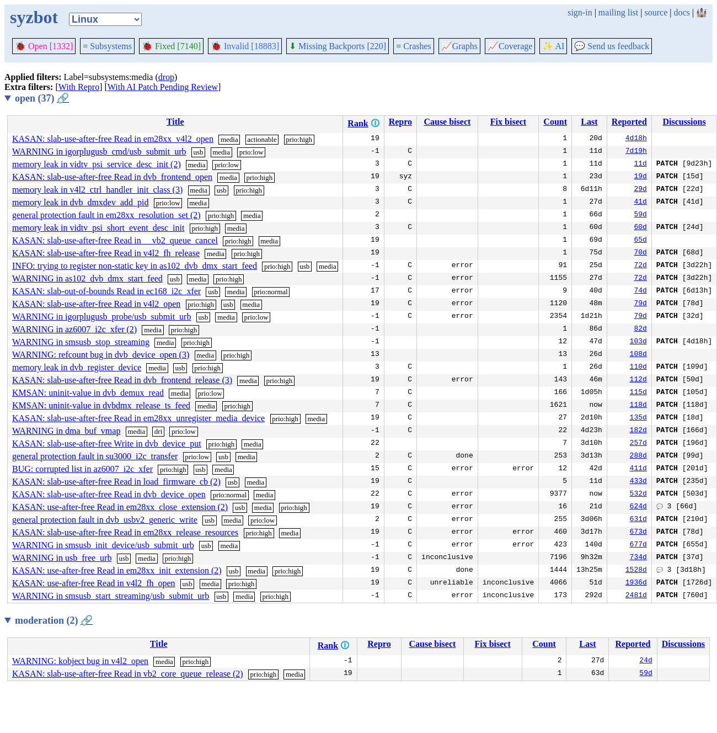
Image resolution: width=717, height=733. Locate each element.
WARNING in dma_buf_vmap (66, 430)
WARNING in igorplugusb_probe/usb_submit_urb (101, 316)
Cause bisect (447, 121)
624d (638, 507)
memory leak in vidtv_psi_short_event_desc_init (98, 227)
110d (638, 368)
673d (638, 533)
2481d (636, 596)
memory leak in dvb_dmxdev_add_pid (80, 202)
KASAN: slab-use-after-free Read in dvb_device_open (109, 494)
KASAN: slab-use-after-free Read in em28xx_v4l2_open (112, 139)
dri (158, 431)
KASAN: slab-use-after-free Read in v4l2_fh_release (106, 253)
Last (589, 121)
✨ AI (553, 46)
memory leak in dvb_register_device (76, 367)
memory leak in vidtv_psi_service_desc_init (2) (96, 164)
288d (638, 456)
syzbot (34, 17)
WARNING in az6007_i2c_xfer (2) (74, 329)
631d (638, 520)
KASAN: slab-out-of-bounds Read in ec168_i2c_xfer (106, 291)
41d (640, 203)
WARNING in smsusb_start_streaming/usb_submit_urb (110, 596)
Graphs (459, 46)
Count (555, 121)
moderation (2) (54, 620)
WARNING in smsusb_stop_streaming (80, 342)
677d (638, 545)
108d (638, 355)
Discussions (683, 121)
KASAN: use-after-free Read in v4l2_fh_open (93, 583)
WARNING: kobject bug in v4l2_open (80, 661)
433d (638, 482)
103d (638, 342)
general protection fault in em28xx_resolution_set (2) (106, 215)
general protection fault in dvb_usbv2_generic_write (104, 519)
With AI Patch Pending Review (163, 87)
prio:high (299, 139)
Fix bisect (508, 121)
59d (640, 215)
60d (640, 228)
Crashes (413, 46)
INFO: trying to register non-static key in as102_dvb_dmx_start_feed (134, 265)
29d (640, 190)
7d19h (636, 152)
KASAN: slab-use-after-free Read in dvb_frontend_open (112, 177)
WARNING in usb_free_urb (61, 557)
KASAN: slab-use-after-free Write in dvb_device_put (106, 443)
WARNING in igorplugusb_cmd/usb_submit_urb (99, 151)
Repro (400, 121)
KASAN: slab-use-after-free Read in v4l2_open (96, 304)
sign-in (580, 12)
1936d (636, 583)
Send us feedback (611, 46)
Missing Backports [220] (337, 46)
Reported (629, 121)
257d (638, 444)
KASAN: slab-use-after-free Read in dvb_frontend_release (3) (122, 380)
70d (640, 253)
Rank (357, 123)
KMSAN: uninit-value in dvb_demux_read (88, 392)
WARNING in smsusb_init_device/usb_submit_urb (103, 545)
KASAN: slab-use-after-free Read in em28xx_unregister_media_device (138, 418)
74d (640, 291)
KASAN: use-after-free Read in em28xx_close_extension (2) (120, 507)
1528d (636, 571)
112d (638, 380)
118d (638, 406)
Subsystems (107, 46)
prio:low (251, 152)
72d (640, 266)
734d (638, 558)
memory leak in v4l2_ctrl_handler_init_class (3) (97, 189)
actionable (261, 139)
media (229, 139)
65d (640, 241)
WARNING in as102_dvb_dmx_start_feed (87, 278)
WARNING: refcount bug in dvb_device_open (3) (100, 354)
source (656, 12)
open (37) (42, 98)
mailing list (618, 12)
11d (640, 164)
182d (638, 431)
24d (645, 661)
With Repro (78, 87)
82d (640, 329)
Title (175, 121)
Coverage (510, 46)
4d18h (636, 139)
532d (638, 495)
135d (638, 418)
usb (199, 152)
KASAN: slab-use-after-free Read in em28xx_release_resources (125, 532)
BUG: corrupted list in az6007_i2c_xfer (82, 469)
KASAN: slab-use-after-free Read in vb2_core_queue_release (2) (127, 673)
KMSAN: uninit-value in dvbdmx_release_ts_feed (101, 405)
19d (640, 177)
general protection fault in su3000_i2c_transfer (95, 456)
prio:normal (270, 292)
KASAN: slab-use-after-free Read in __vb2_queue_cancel (115, 240)
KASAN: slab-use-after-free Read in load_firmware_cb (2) (116, 481)
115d (638, 393)
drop (166, 77)
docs (681, 12)
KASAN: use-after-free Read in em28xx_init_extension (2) (117, 570)
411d (638, 469)
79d (640, 304)
